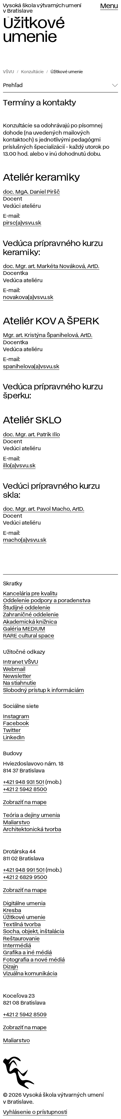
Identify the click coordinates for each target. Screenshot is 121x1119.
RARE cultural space (28, 636)
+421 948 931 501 (23, 782)
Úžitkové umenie (67, 72)
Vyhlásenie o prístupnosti (35, 1112)
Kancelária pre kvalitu (30, 593)
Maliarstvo (16, 822)
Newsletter (17, 676)
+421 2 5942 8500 (25, 789)
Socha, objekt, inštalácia (33, 931)
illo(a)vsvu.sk (19, 465)
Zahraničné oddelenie (31, 614)
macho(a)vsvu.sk (24, 540)
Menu (109, 6)
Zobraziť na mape (25, 802)
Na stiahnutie (19, 683)
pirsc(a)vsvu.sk (22, 223)
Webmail (14, 669)
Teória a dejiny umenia (31, 815)
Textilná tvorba (22, 924)
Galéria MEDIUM (24, 629)
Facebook (16, 723)
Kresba (12, 910)
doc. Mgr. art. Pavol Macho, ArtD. (43, 509)
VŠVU (8, 72)
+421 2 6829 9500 (25, 877)
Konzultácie (32, 72)
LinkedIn (14, 737)
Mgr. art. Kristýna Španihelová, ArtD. (47, 335)
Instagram (16, 716)
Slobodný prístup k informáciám (43, 690)
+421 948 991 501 (24, 870)
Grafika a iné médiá (27, 952)
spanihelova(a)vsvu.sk (31, 366)
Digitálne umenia (24, 903)
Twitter (12, 730)
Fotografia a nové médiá (34, 960)
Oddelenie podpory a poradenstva (46, 600)
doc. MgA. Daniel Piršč (31, 192)
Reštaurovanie (21, 939)
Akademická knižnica (30, 622)
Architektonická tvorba (32, 829)
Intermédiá (17, 945)
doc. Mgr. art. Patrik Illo (31, 434)
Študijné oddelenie (26, 608)
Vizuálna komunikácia (30, 973)
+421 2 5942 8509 (25, 1014)
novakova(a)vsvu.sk (28, 297)
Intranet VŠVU (20, 662)
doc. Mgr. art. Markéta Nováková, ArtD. (51, 266)
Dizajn (10, 967)
